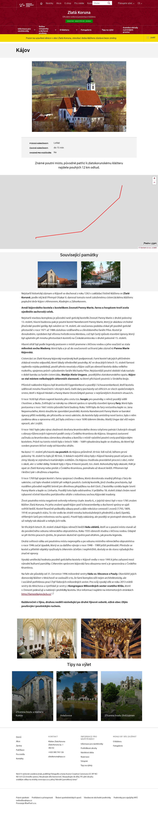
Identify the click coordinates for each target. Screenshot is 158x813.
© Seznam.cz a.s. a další (148, 249)
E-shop (68, 3)
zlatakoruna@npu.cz (56, 757)
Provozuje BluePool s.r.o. (26, 804)
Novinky (49, 3)
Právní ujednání (22, 798)
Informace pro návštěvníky (92, 744)
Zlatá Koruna (79, 12)
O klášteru (117, 742)
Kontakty (19, 759)
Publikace (20, 750)
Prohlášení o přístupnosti (44, 798)
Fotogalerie (118, 746)
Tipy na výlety (86, 766)
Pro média (79, 3)
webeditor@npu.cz (40, 801)
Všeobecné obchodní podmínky (103, 798)
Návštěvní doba (87, 753)
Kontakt (91, 3)
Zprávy (19, 746)
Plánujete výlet (126, 3)
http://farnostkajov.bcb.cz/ (37, 595)
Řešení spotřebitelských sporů (73, 798)
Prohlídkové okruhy (89, 749)
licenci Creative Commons (77, 774)
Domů (18, 738)
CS (140, 3)
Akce (58, 3)
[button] (154, 180)
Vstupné (84, 762)
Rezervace (85, 757)
